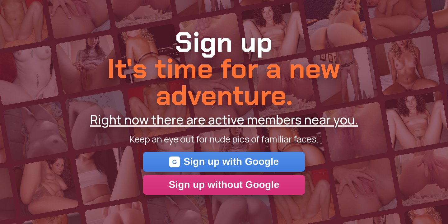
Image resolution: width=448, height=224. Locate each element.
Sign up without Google (224, 184)
